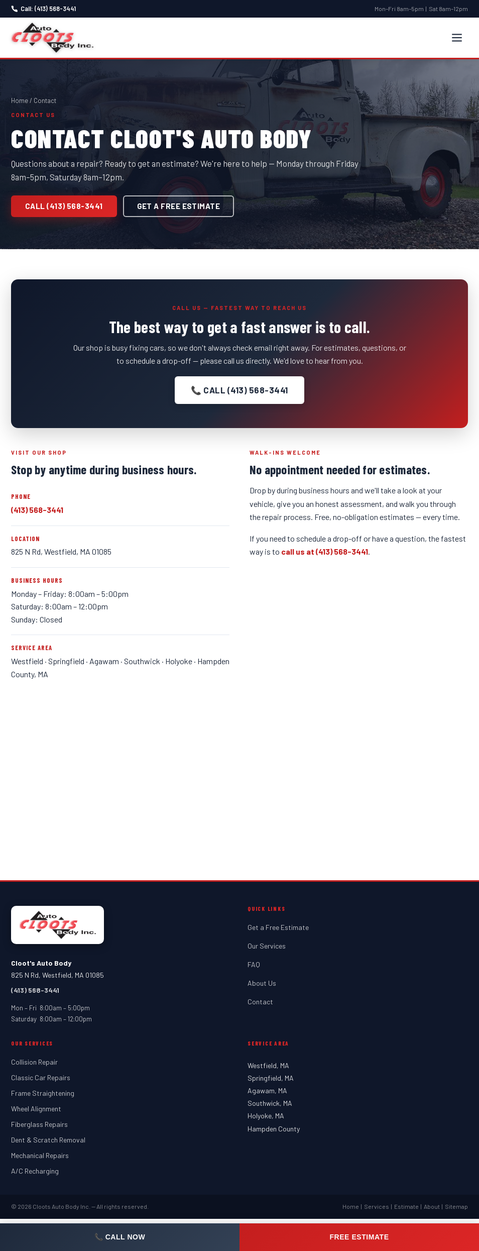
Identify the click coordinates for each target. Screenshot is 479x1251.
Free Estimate (359, 1237)
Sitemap (456, 1206)
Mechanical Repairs (40, 1155)
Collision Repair (34, 1062)
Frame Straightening (42, 1093)
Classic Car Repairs (40, 1077)
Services (376, 1206)
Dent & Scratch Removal (48, 1139)
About (432, 1206)
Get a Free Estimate (178, 206)
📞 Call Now (120, 1237)
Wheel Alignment (36, 1108)
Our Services (267, 946)
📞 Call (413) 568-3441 (239, 390)
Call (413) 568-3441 (64, 206)
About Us (262, 983)
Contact (260, 1001)
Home (19, 100)
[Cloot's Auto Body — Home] (52, 38)
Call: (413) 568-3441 (43, 9)
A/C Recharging (35, 1171)
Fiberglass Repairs (39, 1124)
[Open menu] (457, 38)
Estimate (406, 1206)
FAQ (254, 964)
